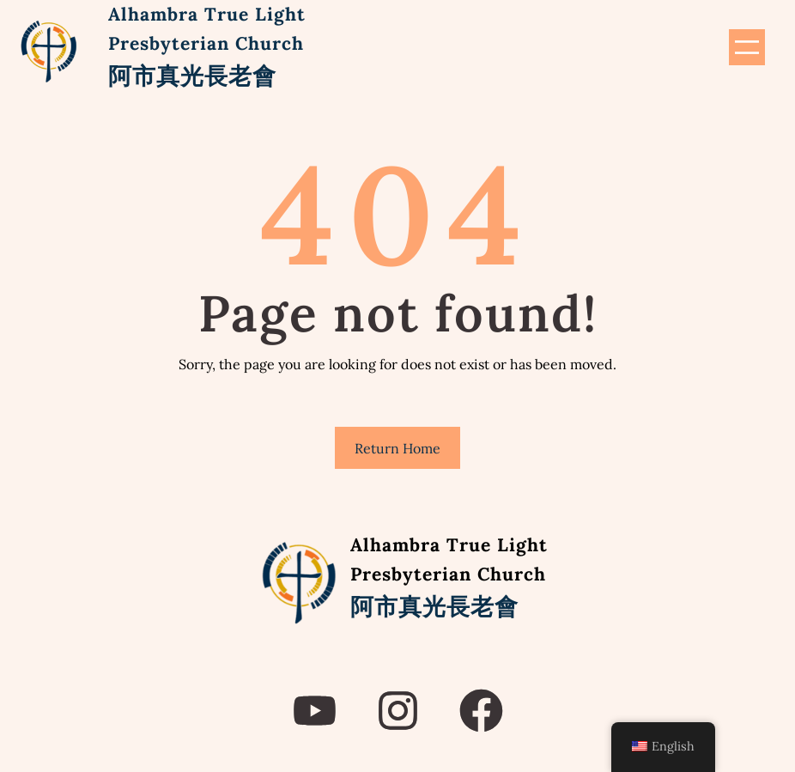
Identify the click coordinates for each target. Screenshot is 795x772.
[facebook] (481, 710)
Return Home (397, 448)
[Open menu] (747, 47)
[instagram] (398, 710)
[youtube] (314, 710)
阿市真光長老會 (192, 75)
